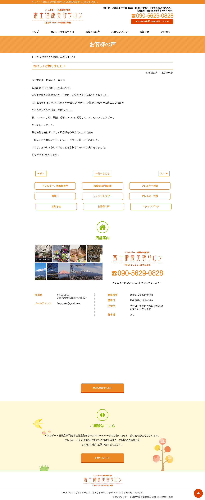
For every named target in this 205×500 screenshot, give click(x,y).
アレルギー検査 (150, 186)
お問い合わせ (101, 458)
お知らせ (144, 31)
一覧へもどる (102, 173)
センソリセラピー (102, 196)
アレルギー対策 (150, 196)
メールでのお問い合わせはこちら (150, 21)
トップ (35, 31)
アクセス (165, 31)
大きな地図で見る (101, 388)
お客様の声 (103, 206)
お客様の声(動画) (103, 186)
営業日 (55, 196)
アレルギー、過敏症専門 (55, 186)
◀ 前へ (41, 173)
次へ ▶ (164, 173)
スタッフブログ (119, 31)
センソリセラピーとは (62, 31)
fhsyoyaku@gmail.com (69, 303)
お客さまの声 (93, 31)
